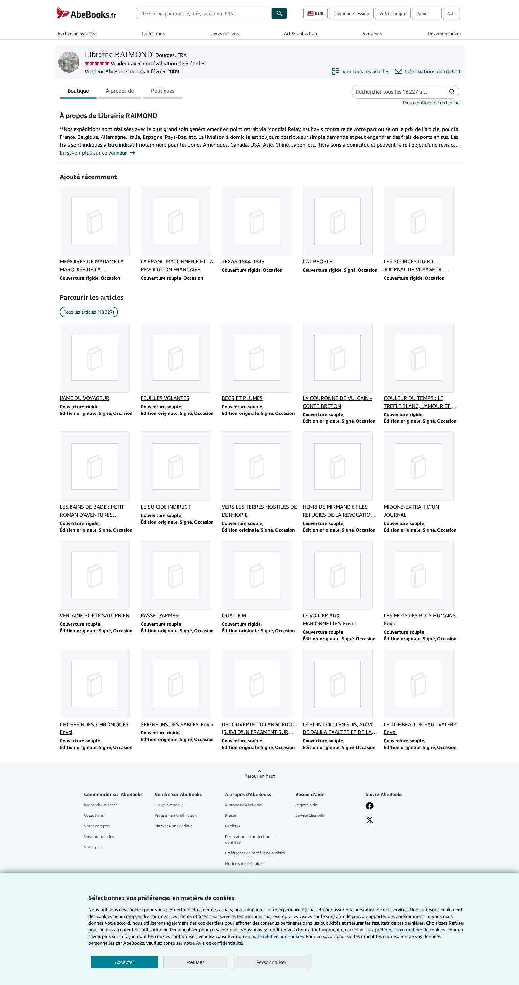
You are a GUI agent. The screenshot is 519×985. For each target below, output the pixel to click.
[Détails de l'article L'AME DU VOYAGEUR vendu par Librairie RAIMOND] (97, 362)
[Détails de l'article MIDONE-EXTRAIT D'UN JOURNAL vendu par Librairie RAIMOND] (421, 475)
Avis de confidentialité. (219, 943)
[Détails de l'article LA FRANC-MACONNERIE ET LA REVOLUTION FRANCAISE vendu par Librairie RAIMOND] (178, 229)
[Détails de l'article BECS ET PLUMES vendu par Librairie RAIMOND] (260, 362)
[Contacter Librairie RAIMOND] (428, 71)
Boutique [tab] (78, 92)
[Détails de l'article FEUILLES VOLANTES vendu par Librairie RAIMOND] (178, 362)
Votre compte (392, 13)
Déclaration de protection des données (251, 839)
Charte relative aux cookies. (277, 936)
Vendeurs (372, 33)
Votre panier (95, 847)
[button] (452, 91)
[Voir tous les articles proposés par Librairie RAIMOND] (360, 71)
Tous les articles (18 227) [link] (89, 312)
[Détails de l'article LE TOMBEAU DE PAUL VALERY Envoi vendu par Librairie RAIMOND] (421, 692)
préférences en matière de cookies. (410, 929)
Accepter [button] (124, 962)
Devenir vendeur (444, 33)
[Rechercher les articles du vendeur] (392, 91)
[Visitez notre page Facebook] (370, 806)
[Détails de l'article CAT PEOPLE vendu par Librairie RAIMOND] (340, 225)
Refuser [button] (195, 962)
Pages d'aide (306, 804)
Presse (230, 815)
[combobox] (204, 13)
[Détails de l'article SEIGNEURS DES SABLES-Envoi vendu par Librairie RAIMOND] (178, 688)
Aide (451, 13)
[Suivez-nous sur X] (370, 820)
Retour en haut (259, 776)
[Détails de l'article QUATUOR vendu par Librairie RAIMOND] (260, 579)
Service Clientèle (309, 815)
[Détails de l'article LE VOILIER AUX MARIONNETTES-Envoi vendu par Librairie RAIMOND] (340, 583)
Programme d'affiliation (176, 815)
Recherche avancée (77, 33)
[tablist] (121, 91)
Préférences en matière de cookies (255, 852)
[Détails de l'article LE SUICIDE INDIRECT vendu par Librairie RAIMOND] (178, 471)
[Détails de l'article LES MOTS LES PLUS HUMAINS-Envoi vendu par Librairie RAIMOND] (421, 583)
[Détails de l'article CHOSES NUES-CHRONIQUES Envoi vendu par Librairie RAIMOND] (97, 692)
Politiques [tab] (162, 92)
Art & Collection (300, 33)
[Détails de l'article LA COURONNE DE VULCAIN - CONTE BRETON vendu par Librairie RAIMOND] (340, 366)
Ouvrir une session (351, 13)
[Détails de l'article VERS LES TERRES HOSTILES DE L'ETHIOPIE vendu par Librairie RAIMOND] (260, 475)
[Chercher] (279, 13)
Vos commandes (99, 836)
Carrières (232, 825)
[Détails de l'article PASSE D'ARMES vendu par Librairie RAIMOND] (178, 579)
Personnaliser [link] (271, 962)
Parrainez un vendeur (173, 825)
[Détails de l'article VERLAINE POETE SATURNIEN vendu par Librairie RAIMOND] (97, 579)
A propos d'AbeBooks (243, 804)
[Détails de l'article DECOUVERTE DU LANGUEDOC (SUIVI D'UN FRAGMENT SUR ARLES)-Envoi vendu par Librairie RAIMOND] (260, 692)
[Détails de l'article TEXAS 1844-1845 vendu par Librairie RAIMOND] (260, 225)
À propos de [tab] (120, 92)
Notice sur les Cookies (244, 863)
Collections (153, 33)
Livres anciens (224, 33)
